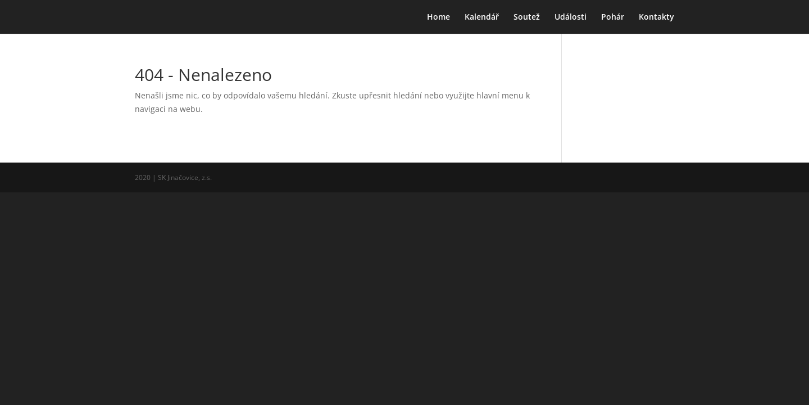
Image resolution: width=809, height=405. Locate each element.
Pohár (612, 17)
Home (438, 17)
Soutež (526, 17)
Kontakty (656, 17)
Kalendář (482, 17)
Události (571, 17)
